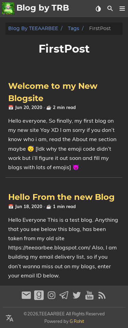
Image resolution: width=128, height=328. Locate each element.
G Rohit (77, 321)
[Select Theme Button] (98, 8)
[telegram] (65, 298)
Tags (73, 28)
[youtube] (90, 298)
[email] (27, 298)
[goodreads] (39, 298)
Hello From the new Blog (61, 197)
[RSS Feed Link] (102, 298)
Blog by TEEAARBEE (33, 28)
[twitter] (77, 298)
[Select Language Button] (9, 318)
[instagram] (52, 298)
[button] (122, 8)
